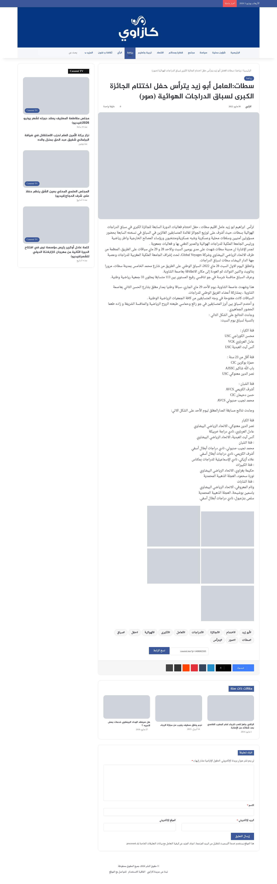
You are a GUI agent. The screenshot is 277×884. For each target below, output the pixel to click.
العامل (180, 632)
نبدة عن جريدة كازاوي (157, 872)
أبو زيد (246, 632)
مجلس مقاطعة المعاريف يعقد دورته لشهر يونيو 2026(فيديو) (56, 121)
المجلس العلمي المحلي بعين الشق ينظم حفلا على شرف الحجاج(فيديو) (57, 194)
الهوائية (149, 632)
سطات (246, 640)
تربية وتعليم (145, 53)
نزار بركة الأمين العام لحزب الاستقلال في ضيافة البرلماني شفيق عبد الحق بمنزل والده (57, 138)
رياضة (130, 53)
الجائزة (214, 632)
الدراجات (197, 632)
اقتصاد (160, 53)
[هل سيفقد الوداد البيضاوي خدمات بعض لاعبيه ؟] (126, 707)
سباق (120, 632)
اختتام (230, 632)
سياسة (203, 53)
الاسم (250, 805)
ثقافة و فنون (105, 53)
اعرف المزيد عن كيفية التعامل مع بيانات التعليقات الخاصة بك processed (161, 843)
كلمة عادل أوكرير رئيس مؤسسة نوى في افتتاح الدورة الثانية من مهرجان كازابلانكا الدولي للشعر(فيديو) (57, 252)
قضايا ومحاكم (176, 53)
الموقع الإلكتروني (167, 820)
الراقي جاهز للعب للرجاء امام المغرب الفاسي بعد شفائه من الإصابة (230, 726)
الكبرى (165, 632)
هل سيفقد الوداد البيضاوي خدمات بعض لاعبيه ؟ (129, 724)
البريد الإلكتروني (245, 820)
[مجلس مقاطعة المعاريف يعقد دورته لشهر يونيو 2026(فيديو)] (56, 95)
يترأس (217, 640)
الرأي (119, 53)
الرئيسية (235, 53)
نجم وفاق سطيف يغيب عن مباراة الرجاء (181, 725)
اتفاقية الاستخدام (136, 872)
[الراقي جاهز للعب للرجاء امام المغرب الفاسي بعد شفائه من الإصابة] (230, 708)
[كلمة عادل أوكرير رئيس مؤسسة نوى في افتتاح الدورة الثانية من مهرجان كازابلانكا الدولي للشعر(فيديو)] (56, 225)
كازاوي (248, 107)
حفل (134, 632)
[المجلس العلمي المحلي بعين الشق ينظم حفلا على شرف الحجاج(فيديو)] (56, 169)
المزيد (90, 53)
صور (231, 640)
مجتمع (191, 53)
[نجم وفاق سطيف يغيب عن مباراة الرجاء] (178, 708)
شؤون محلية (219, 53)
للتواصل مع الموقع (117, 872)
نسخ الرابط (159, 650)
